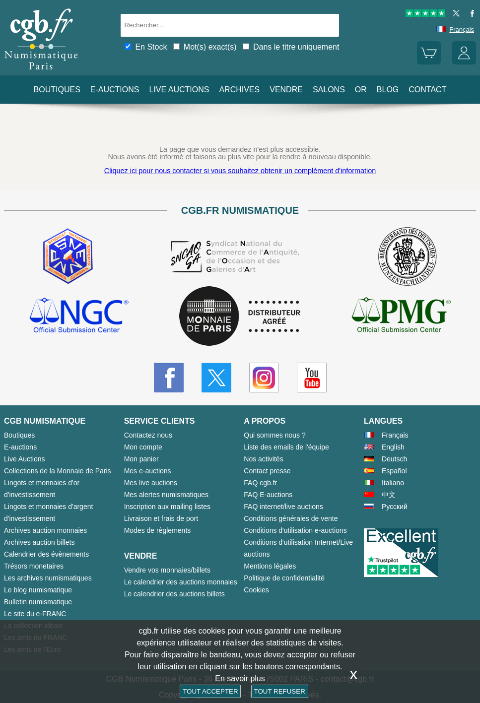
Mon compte (143, 447)
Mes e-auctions (147, 471)
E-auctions (114, 89)
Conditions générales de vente (291, 518)
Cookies (256, 590)
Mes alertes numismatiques (166, 495)
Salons (329, 89)
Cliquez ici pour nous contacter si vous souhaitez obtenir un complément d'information (240, 171)
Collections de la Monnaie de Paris (57, 471)
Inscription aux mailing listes (167, 507)
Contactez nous (148, 435)
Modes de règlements (157, 530)
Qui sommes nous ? (275, 435)
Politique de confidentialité (284, 578)
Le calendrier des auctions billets (174, 594)
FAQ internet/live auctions (283, 507)
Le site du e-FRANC (35, 614)
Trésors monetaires (34, 566)
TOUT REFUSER (279, 691)
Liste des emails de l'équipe (286, 447)
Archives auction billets (39, 542)
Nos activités (263, 459)
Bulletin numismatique (38, 602)
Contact (427, 89)
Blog (388, 89)
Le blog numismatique (38, 590)
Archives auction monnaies (45, 530)
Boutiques (57, 89)
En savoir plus (240, 678)
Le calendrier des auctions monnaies (180, 582)
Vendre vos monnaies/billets (167, 570)
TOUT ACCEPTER (210, 691)
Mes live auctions (150, 483)
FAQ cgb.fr (260, 483)
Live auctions (179, 89)
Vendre (286, 89)
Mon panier (141, 459)
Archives (239, 89)
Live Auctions (24, 459)
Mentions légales (270, 566)
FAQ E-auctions (268, 495)
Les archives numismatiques (48, 578)
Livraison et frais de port (161, 518)
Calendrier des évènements (46, 554)
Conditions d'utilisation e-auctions (295, 530)
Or (361, 89)
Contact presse (267, 471)
